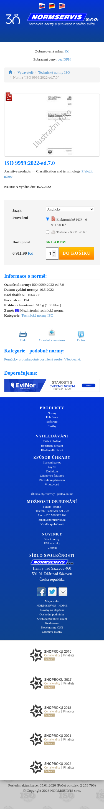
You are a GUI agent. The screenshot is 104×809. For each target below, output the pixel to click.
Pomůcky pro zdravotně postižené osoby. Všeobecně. (42, 359)
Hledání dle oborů (52, 450)
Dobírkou (52, 471)
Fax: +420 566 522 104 (52, 515)
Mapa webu (52, 601)
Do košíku (77, 253)
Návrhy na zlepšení (52, 610)
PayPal (52, 467)
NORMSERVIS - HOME (52, 605)
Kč (67, 51)
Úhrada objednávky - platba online (52, 493)
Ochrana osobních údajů (52, 618)
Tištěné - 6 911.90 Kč (69, 232)
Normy (52, 413)
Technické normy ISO (54, 72)
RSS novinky (52, 543)
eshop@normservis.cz (52, 519)
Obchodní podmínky (52, 614)
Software (52, 421)
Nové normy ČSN (52, 627)
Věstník (52, 547)
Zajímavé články (52, 631)
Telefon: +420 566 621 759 (52, 510)
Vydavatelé (25, 72)
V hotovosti (52, 484)
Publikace (52, 417)
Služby (52, 426)
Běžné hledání (52, 441)
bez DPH (64, 59)
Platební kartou (52, 462)
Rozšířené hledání (52, 445)
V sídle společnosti (52, 524)
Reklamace (52, 623)
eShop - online (52, 506)
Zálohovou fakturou (52, 475)
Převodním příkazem (52, 480)
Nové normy (52, 539)
